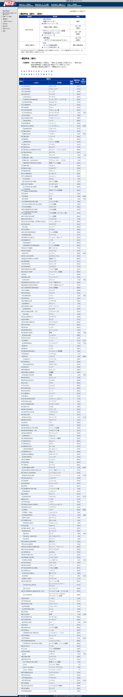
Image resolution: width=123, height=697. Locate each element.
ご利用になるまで (7, 21)
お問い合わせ (69, 1)
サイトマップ (78, 1)
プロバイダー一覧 (49, 35)
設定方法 (5, 26)
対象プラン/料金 (7, 16)
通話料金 (5, 19)
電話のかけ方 (6, 28)
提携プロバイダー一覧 (50, 23)
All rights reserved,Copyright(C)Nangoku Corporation (67, 696)
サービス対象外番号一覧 (51, 47)
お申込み (5, 23)
